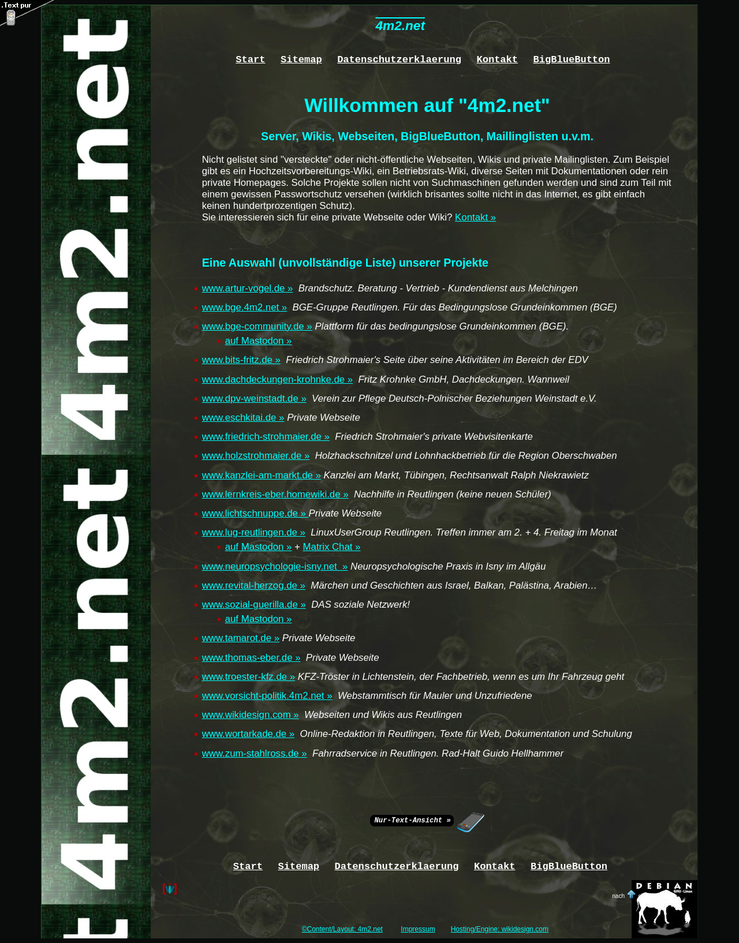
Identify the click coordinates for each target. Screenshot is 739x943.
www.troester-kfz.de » (249, 676)
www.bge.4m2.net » (245, 307)
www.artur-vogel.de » (247, 288)
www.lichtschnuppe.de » (255, 513)
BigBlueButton (571, 59)
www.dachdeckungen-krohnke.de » (277, 379)
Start (250, 59)
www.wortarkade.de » (248, 733)
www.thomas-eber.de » (251, 657)
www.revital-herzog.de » (253, 585)
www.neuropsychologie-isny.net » (275, 566)
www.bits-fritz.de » (241, 359)
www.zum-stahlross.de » (254, 753)
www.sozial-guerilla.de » (254, 604)
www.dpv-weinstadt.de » (254, 398)
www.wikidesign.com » (250, 714)
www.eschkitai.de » (243, 417)
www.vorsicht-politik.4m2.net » (267, 695)
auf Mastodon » (258, 340)
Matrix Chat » (332, 546)
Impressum (418, 929)
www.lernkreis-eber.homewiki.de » (275, 494)
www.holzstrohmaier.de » (256, 455)
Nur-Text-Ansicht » (412, 820)
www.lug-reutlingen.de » (253, 532)
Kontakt (497, 59)
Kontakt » (475, 217)
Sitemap (301, 59)
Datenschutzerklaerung (399, 59)
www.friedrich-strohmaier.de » (266, 436)
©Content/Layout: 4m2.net (342, 929)
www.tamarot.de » (240, 638)
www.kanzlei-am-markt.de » (261, 475)
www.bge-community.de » (257, 326)
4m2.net (399, 25)
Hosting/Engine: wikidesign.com (499, 929)
